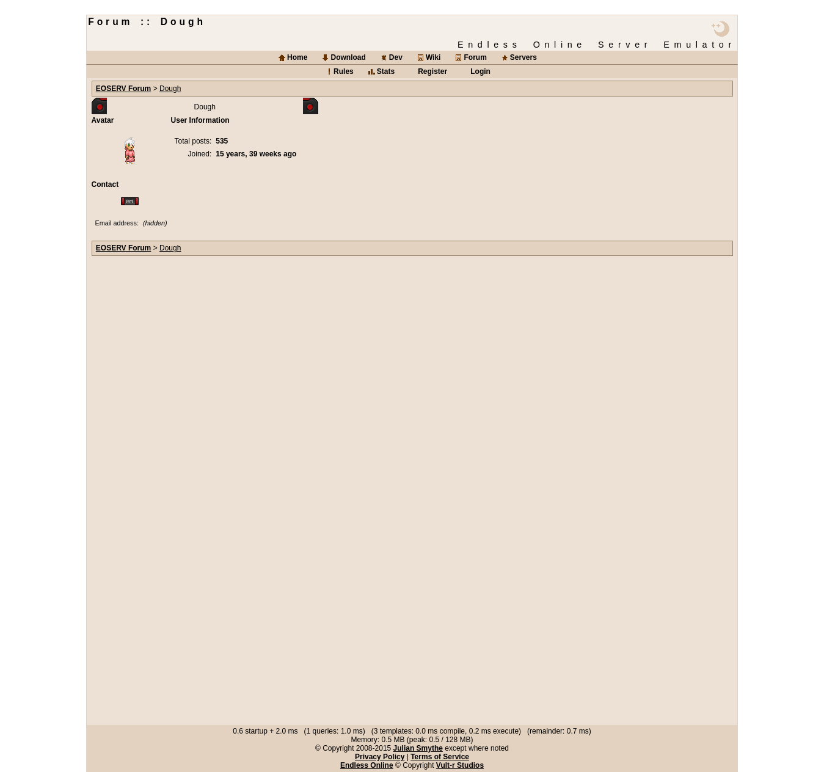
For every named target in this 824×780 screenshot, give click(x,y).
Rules (344, 71)
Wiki (433, 57)
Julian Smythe (418, 748)
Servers (523, 57)
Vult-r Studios (460, 765)
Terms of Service (439, 757)
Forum (475, 57)
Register (432, 71)
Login (480, 71)
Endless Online (366, 765)
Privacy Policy (379, 757)
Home (297, 57)
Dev (396, 57)
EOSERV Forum (123, 88)
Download (347, 57)
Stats (386, 71)
